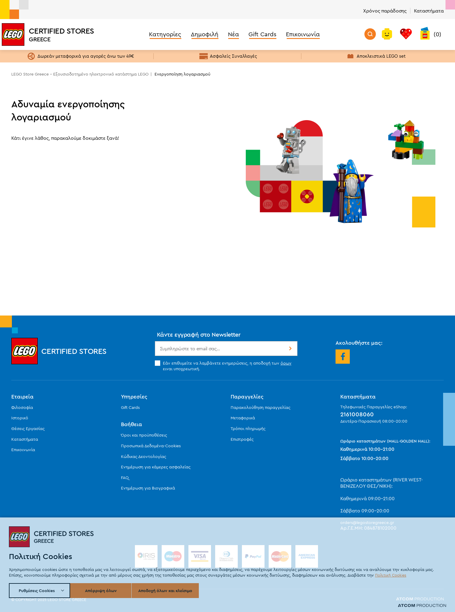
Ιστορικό (19, 417)
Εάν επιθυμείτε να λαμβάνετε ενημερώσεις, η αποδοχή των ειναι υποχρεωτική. (223, 365)
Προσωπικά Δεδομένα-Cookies (151, 445)
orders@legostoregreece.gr (367, 522)
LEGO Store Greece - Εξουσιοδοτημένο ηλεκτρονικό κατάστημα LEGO (80, 74)
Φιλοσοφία (22, 407)
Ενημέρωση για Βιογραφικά (148, 488)
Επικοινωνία (303, 34)
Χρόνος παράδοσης (385, 11)
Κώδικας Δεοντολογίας (143, 456)
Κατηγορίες (165, 34)
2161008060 (357, 414)
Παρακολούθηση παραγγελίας (260, 407)
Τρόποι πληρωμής (248, 428)
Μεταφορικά (243, 417)
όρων (286, 363)
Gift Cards (262, 34)
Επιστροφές (242, 439)
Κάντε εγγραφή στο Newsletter (199, 334)
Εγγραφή (290, 348)
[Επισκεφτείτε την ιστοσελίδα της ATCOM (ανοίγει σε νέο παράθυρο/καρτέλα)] (420, 599)
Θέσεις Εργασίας (28, 428)
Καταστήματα (429, 11)
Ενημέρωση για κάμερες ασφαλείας (155, 467)
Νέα (233, 34)
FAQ (125, 477)
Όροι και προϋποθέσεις (144, 435)
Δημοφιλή (204, 34)
